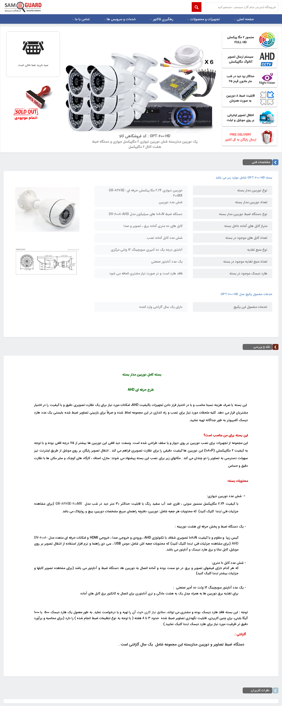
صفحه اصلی (245, 19)
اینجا (219, 511)
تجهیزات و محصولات (205, 19)
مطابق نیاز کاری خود (151, 612)
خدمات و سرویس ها (121, 19)
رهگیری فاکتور (163, 19)
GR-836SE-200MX (68, 503)
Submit (196, 7)
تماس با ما (82, 19)
